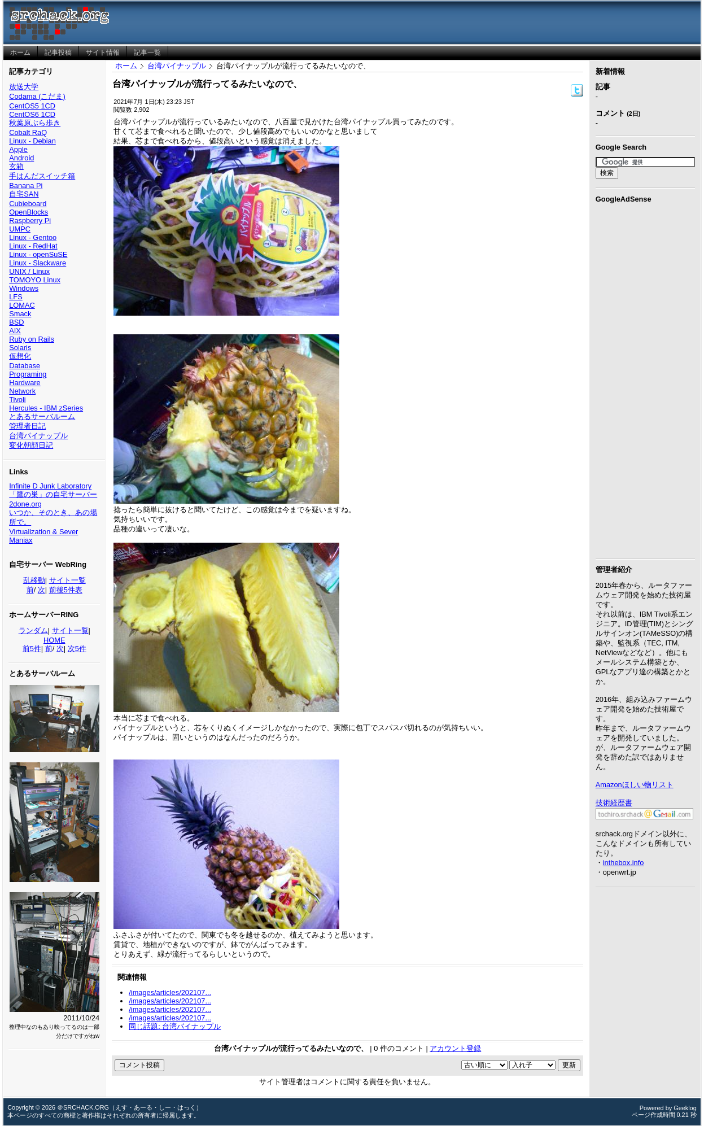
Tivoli (17, 399)
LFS (15, 297)
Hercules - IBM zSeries (46, 408)
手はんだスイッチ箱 (42, 176)
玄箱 (16, 166)
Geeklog (685, 1108)
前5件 (32, 648)
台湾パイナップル (38, 435)
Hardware (24, 382)
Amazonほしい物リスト (635, 784)
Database (24, 365)
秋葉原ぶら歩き (34, 123)
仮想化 (20, 356)
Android (21, 158)
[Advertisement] (645, 379)
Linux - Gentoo (32, 237)
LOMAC (22, 305)
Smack (20, 313)
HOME (54, 640)
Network (22, 391)
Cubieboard (27, 203)
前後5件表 (65, 590)
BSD (16, 322)
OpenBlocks (28, 212)
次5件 (77, 648)
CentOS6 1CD (32, 114)
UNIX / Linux (29, 271)
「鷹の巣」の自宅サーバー (53, 494)
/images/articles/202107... (170, 992)
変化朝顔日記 (31, 445)
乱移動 (34, 580)
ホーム (126, 66)
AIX (15, 330)
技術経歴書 (614, 802)
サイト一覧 (67, 580)
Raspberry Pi (30, 220)
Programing (27, 374)
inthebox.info (623, 862)
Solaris (20, 347)
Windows (23, 288)
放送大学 (23, 86)
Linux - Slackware (37, 263)
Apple (18, 149)
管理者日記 (27, 426)
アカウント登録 (455, 1048)
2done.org (25, 504)
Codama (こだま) (37, 96)
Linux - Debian (32, 141)
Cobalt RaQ (28, 132)
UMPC (19, 229)
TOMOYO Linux (34, 280)
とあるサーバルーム (42, 416)
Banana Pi (25, 185)
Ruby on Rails (31, 339)
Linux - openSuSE (38, 254)
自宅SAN (23, 194)
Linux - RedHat (33, 246)
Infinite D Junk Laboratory (50, 486)
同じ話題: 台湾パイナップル (175, 1026)
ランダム (33, 630)
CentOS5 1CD (32, 106)
